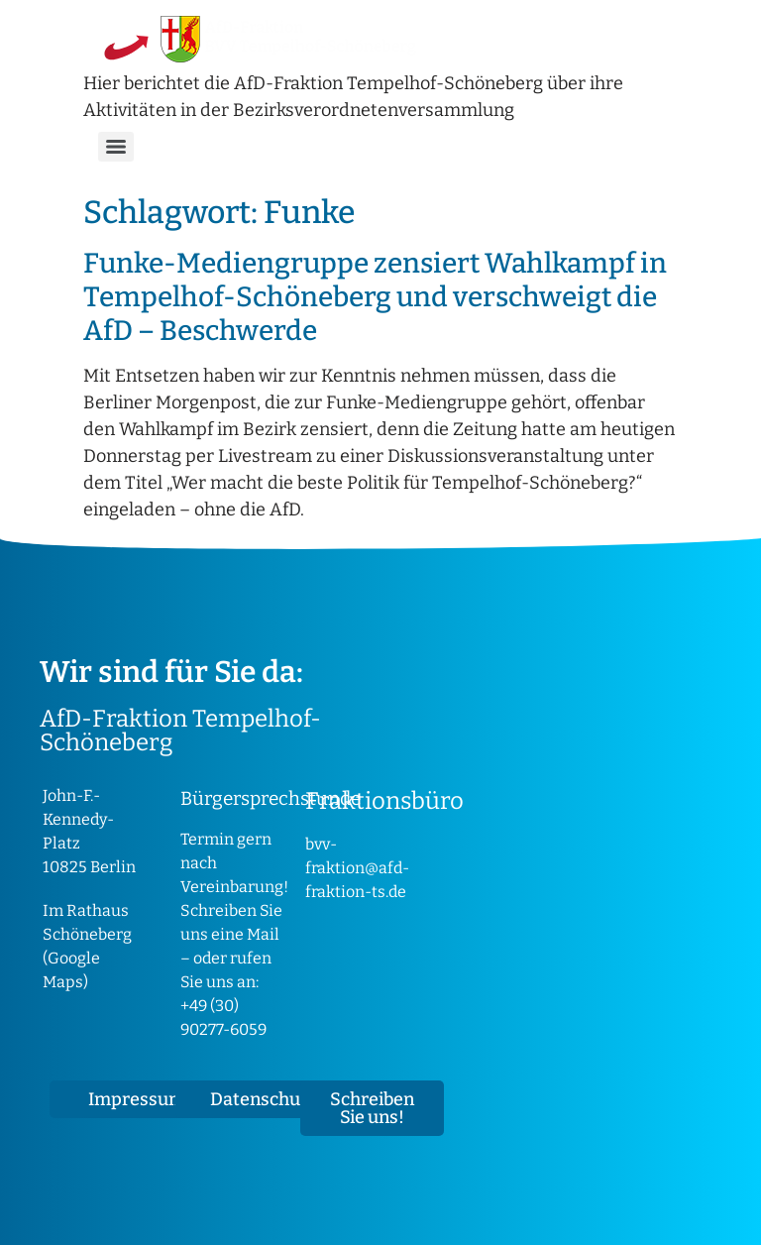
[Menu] (116, 147)
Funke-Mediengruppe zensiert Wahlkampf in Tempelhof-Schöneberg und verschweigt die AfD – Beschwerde (375, 296)
